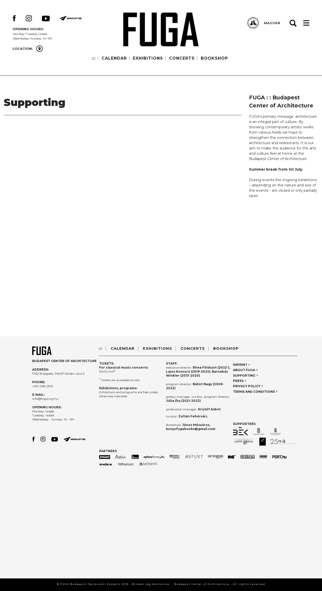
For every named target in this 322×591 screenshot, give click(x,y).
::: (94, 58)
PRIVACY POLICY (246, 386)
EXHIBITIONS (148, 58)
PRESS (238, 381)
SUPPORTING (244, 375)
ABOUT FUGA (244, 370)
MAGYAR (272, 23)
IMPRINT (240, 365)
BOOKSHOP (214, 58)
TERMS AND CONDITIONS (254, 391)
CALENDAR (114, 58)
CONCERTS (182, 58)
